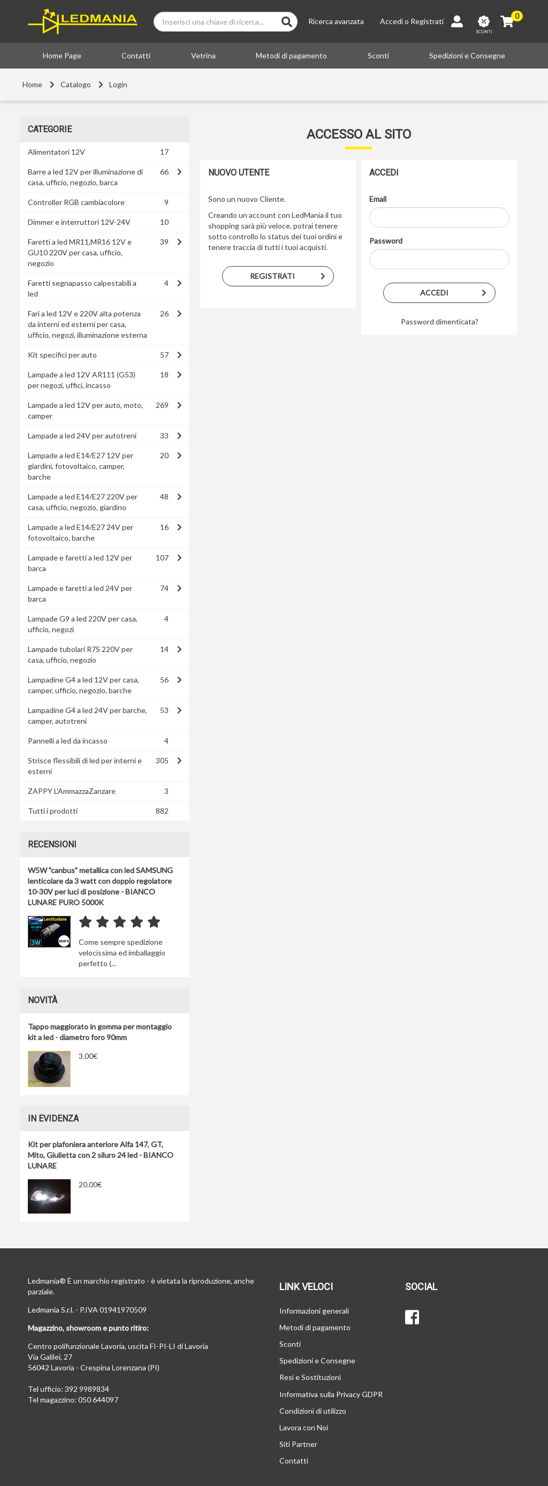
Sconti (378, 55)
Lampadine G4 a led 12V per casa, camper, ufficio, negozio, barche (83, 685)
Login (118, 84)
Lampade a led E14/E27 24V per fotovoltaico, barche (80, 532)
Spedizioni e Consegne (467, 55)
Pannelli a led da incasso (68, 740)
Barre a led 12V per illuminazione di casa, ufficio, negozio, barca (85, 177)
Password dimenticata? (439, 321)
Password (385, 240)
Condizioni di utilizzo (312, 1410)
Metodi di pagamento (291, 55)
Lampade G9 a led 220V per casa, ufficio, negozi (83, 624)
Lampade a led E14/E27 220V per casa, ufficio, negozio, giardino (83, 502)
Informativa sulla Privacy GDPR (331, 1394)
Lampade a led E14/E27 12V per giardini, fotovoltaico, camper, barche (80, 466)
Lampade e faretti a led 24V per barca (80, 593)
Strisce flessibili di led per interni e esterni (85, 766)
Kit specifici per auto (62, 354)
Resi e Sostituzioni (310, 1377)
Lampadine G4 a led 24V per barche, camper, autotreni (87, 715)
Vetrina (203, 55)
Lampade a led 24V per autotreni (82, 435)
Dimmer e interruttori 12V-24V (79, 221)
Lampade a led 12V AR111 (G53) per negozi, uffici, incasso (81, 380)
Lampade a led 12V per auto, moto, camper (85, 410)
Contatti (135, 55)
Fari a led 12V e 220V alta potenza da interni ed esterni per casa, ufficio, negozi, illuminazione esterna (87, 324)
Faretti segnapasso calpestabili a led (82, 288)
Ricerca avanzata (336, 21)
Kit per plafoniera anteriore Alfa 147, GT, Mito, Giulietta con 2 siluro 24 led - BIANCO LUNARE (100, 1155)
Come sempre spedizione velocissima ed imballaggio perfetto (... (122, 952)
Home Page (62, 55)
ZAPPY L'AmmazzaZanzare (72, 790)
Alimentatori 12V (56, 151)
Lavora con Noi (303, 1427)
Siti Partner (298, 1444)
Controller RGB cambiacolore (76, 202)
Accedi (391, 21)
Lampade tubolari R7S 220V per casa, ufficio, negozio (80, 654)
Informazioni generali (314, 1310)
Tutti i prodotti (53, 810)
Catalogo (75, 84)
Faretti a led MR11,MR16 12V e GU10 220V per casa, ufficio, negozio (80, 252)
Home (32, 84)
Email (377, 198)
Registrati (427, 21)
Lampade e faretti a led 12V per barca (80, 563)
